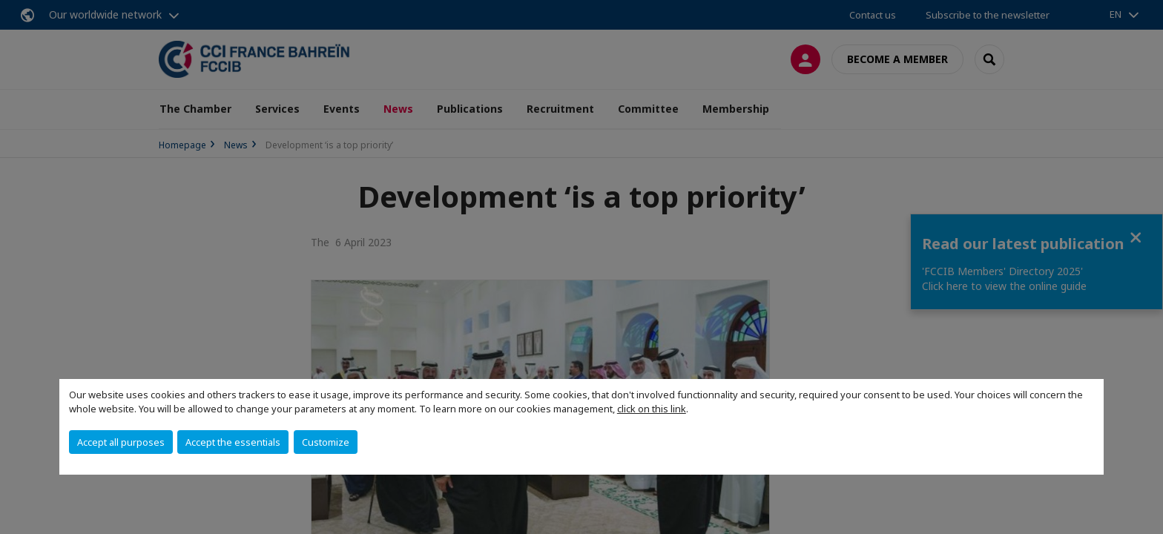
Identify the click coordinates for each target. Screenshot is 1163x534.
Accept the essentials (232, 442)
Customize (325, 442)
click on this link (651, 408)
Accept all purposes (121, 442)
